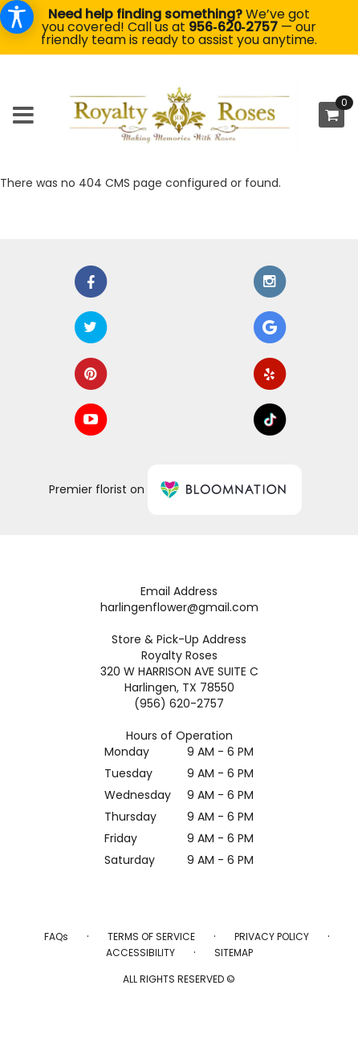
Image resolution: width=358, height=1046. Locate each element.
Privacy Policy (271, 936)
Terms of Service (151, 936)
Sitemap (233, 952)
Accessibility (140, 952)
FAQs (56, 936)
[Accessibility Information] (17, 17)
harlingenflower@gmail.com (179, 607)
